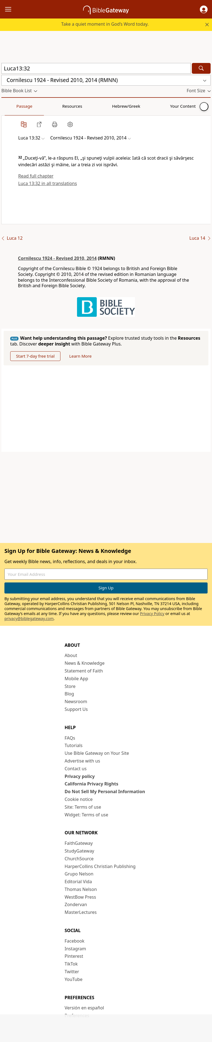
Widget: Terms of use (86, 815)
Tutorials (74, 745)
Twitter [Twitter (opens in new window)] (72, 972)
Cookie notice (79, 799)
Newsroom (76, 701)
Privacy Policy (152, 613)
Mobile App (76, 679)
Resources (41, 106)
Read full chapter (36, 176)
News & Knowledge (85, 663)
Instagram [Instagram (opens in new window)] (75, 949)
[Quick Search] (96, 68)
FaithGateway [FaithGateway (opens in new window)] (79, 843)
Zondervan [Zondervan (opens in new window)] (76, 904)
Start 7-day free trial (35, 356)
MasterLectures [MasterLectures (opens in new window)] (81, 912)
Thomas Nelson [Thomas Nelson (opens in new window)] (81, 889)
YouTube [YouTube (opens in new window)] (74, 979)
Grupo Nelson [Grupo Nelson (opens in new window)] (79, 874)
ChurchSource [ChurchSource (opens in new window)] (79, 859)
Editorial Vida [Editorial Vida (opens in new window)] (78, 882)
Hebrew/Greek (73, 106)
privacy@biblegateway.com (29, 618)
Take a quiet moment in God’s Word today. (105, 24)
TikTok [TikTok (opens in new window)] (71, 964)
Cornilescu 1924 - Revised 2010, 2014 (57, 258)
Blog (69, 694)
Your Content (109, 106)
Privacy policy (80, 776)
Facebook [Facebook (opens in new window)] (74, 941)
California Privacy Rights (91, 784)
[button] (204, 9)
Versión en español (84, 1008)
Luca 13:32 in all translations (47, 183)
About (71, 655)
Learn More (80, 356)
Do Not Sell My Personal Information (105, 791)
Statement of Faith (84, 671)
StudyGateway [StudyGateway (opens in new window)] (79, 851)
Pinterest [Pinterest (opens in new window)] (74, 956)
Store (70, 686)
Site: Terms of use (83, 807)
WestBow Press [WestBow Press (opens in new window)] (80, 897)
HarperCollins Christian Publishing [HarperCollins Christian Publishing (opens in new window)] (100, 866)
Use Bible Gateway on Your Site (97, 753)
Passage (14, 106)
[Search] (201, 68)
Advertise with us (82, 761)
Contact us (76, 769)
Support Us (76, 709)
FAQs (70, 738)
